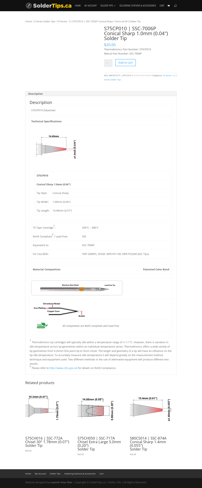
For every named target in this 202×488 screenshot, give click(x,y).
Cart (162, 6)
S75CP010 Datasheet (43, 110)
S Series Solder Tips (44, 21)
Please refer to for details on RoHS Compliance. (73, 368)
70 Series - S (63, 21)
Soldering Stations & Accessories (137, 6)
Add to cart (125, 62)
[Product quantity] (108, 63)
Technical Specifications (46, 121)
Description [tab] (35, 93)
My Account (90, 6)
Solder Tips (106, 6)
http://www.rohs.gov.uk (63, 368)
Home (78, 6)
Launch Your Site (61, 482)
